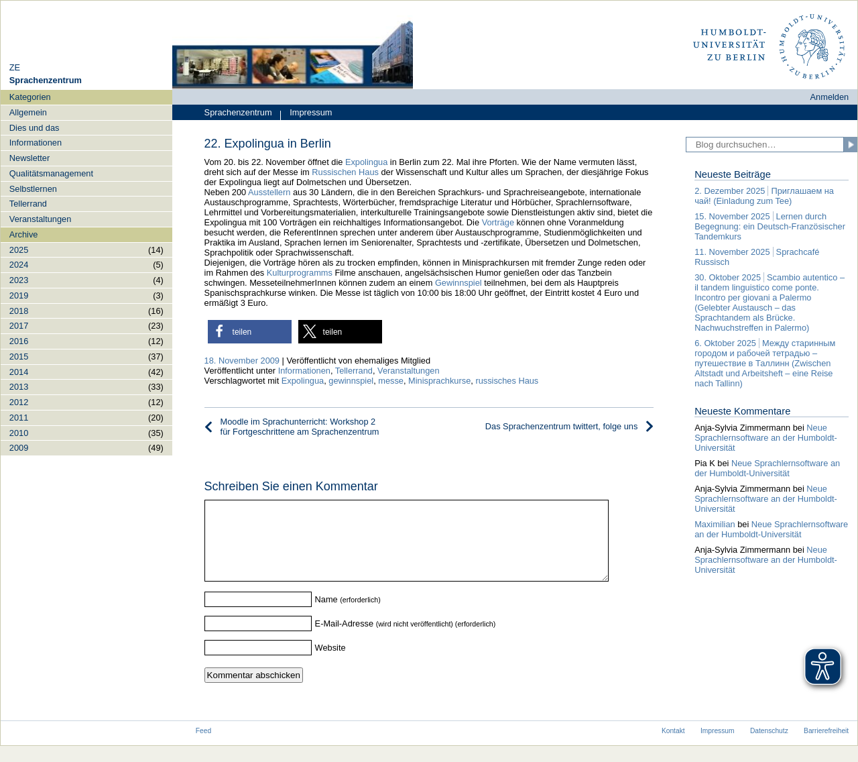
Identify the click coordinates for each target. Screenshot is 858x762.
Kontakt (673, 747)
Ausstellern (269, 192)
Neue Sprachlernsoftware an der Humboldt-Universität (765, 438)
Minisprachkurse (439, 381)
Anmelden (829, 97)
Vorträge (498, 222)
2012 (18, 402)
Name (326, 615)
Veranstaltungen (40, 219)
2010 (18, 433)
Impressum (306, 113)
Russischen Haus (345, 172)
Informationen (35, 143)
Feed (203, 747)
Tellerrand (28, 204)
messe (391, 381)
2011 (18, 418)
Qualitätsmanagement (51, 173)
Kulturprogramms (299, 273)
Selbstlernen (33, 189)
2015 (18, 356)
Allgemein (28, 112)
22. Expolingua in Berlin (267, 143)
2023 (18, 280)
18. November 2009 (242, 361)
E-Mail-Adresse (344, 640)
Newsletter (29, 158)
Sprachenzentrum (238, 112)
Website (330, 664)
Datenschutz (769, 747)
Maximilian (714, 524)
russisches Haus (506, 381)
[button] (250, 331)
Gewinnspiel (458, 283)
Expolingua (366, 162)
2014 (18, 372)
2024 (18, 265)
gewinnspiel (350, 381)
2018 (18, 311)
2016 (18, 341)
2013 (18, 387)
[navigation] (86, 272)
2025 (18, 250)
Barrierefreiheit (826, 747)
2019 (18, 295)
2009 (18, 448)
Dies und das (34, 128)
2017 (18, 326)
